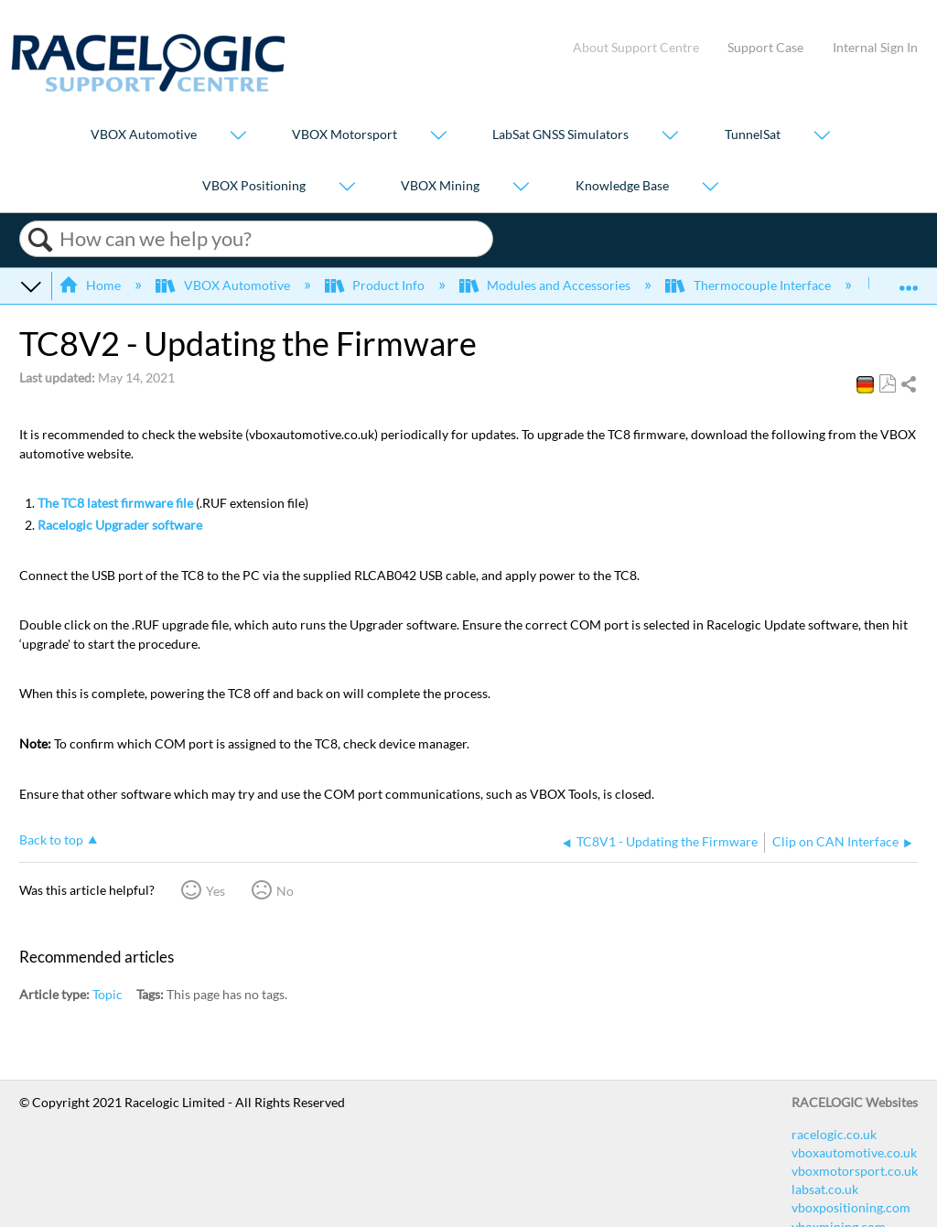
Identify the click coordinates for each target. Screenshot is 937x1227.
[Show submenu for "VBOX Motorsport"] (438, 136)
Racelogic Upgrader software (120, 525)
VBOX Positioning (254, 185)
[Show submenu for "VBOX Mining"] (520, 187)
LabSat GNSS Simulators (560, 135)
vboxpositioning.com (851, 1207)
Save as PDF (887, 383)
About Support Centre (636, 47)
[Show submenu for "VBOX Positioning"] (346, 187)
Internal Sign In (875, 47)
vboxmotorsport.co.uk (855, 1171)
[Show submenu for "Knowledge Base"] (710, 187)
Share (908, 385)
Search (39, 239)
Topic (107, 994)
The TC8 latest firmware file (115, 503)
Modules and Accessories (546, 285)
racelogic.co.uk (834, 1134)
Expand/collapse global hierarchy (31, 285)
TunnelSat (753, 135)
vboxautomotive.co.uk (854, 1152)
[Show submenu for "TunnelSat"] (821, 136)
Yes (215, 891)
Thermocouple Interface (749, 285)
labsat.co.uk (825, 1189)
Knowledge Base (622, 185)
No (285, 891)
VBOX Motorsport (344, 135)
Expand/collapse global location (909, 279)
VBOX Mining (440, 185)
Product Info (376, 285)
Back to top (51, 839)
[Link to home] (148, 87)
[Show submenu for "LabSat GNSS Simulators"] (669, 136)
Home (91, 285)
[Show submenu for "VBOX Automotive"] (237, 136)
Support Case (765, 47)
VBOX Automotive (144, 135)
